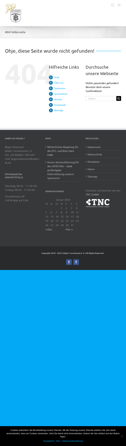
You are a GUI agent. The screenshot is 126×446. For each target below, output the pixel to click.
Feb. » (69, 229)
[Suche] (118, 98)
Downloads (60, 104)
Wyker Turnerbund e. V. (73, 253)
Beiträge (58, 110)
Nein (58, 441)
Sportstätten (61, 93)
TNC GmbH (92, 194)
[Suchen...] (101, 98)
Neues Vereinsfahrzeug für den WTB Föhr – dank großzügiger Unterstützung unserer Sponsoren (63, 169)
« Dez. (49, 229)
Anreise (58, 99)
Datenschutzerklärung (72, 441)
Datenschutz (95, 154)
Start (56, 77)
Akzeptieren (48, 441)
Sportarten (59, 88)
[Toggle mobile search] (112, 5)
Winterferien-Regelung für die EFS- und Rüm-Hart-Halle (62, 150)
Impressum (94, 146)
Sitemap (92, 176)
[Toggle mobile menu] (119, 5)
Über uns (58, 82)
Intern (91, 169)
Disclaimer (94, 161)
